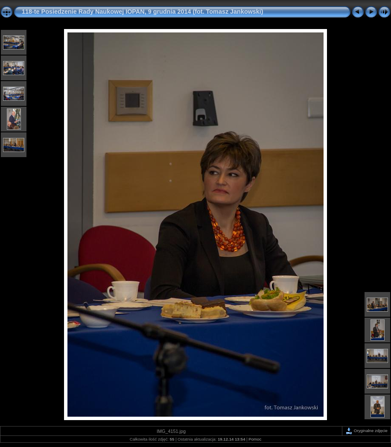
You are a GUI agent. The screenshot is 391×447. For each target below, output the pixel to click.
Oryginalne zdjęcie (366, 430)
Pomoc (254, 439)
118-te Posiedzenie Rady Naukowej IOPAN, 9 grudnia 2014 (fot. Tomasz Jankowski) (142, 11)
